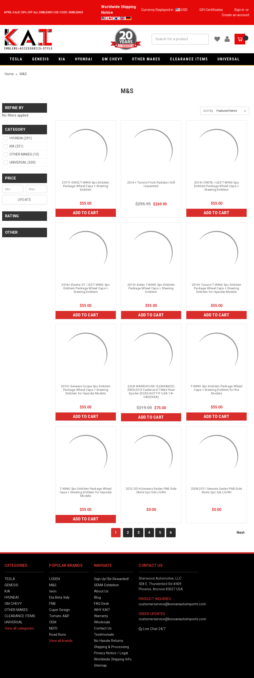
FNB (52, 603)
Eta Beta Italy (59, 597)
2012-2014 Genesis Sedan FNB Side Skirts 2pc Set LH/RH (151, 490)
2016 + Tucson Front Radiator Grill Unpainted (151, 184)
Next (243, 532)
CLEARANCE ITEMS (191, 59)
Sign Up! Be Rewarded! (111, 579)
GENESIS (43, 59)
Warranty (101, 616)
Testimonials (104, 634)
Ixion (52, 591)
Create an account (235, 15)
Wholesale (102, 622)
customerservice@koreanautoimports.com (172, 604)
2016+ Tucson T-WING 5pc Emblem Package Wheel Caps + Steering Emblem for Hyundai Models (216, 288)
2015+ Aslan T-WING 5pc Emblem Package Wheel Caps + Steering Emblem (151, 288)
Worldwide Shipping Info (113, 659)
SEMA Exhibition (106, 585)
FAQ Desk (101, 603)
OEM (52, 622)
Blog (97, 597)
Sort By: (208, 110)
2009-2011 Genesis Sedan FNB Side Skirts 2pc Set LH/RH (216, 490)
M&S (52, 585)
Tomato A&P (59, 616)
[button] (24, 129)
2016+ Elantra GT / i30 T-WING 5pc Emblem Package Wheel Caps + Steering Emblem (85, 288)
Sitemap (100, 665)
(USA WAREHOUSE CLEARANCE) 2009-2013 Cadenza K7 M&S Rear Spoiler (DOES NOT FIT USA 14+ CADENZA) (151, 391)
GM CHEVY (114, 59)
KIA (64, 59)
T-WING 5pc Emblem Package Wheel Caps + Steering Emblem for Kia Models (216, 389)
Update (24, 200)
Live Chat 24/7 (152, 629)
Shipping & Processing (111, 647)
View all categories (19, 628)
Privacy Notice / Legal (111, 653)
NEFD (53, 628)
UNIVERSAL (231, 59)
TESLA (18, 59)
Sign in (239, 10)
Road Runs (57, 634)
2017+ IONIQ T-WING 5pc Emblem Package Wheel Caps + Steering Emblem (85, 186)
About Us (101, 591)
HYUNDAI (86, 59)
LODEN (54, 579)
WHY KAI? (102, 610)
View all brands (61, 641)
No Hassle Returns (108, 641)
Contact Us (103, 628)
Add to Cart (86, 212)
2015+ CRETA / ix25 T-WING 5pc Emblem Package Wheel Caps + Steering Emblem (216, 186)
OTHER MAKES (148, 59)
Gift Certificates (211, 10)
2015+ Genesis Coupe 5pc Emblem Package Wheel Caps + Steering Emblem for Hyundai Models (86, 389)
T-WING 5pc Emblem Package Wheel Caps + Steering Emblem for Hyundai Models (86, 492)
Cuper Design (59, 610)
